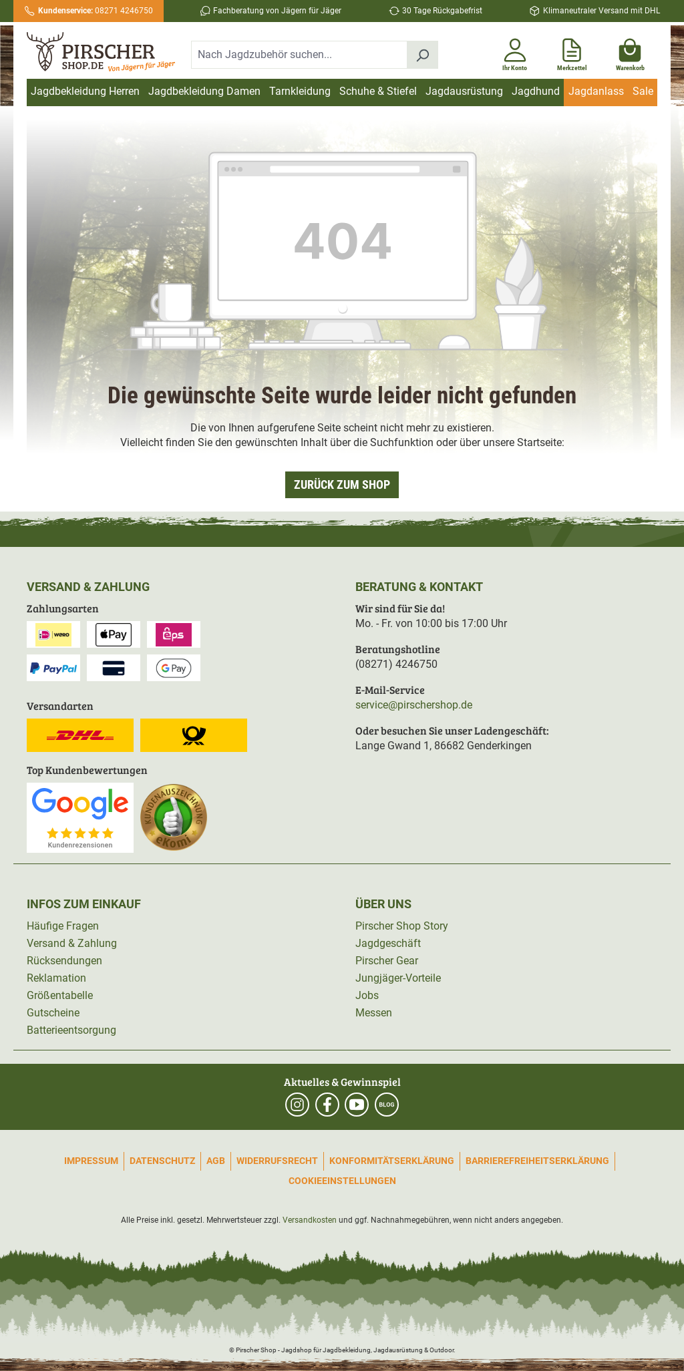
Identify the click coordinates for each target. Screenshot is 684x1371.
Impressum (91, 1160)
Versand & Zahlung (72, 943)
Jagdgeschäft (388, 943)
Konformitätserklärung (391, 1160)
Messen (373, 1012)
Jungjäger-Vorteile (398, 978)
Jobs (367, 995)
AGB (215, 1160)
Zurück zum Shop (342, 484)
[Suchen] (422, 55)
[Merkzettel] (572, 52)
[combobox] (299, 55)
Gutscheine (53, 1012)
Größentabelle (60, 995)
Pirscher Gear (386, 960)
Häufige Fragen (63, 926)
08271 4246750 (95, 10)
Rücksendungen (64, 960)
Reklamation (56, 978)
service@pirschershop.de (413, 705)
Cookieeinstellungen (342, 1180)
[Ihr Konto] (515, 52)
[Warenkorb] (630, 52)
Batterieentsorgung (71, 1030)
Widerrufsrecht (277, 1160)
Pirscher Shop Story (401, 926)
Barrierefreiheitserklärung (537, 1160)
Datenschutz (162, 1160)
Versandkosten (310, 1220)
